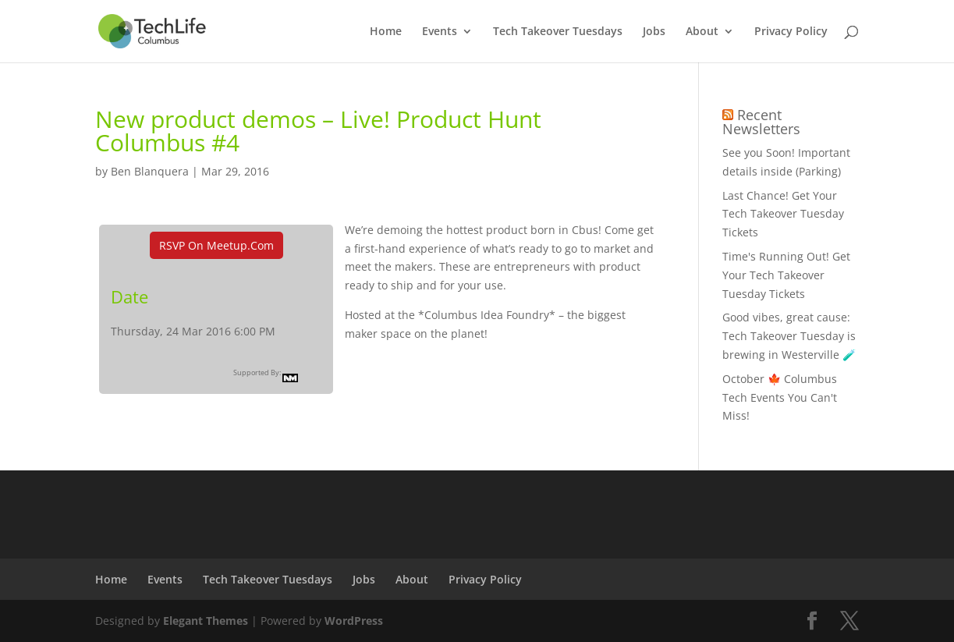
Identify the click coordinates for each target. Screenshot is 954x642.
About (702, 32)
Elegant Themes (205, 620)
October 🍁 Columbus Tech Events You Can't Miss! (779, 397)
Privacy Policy (791, 32)
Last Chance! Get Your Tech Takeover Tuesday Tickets (783, 214)
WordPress (354, 620)
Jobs (654, 32)
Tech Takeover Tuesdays (557, 32)
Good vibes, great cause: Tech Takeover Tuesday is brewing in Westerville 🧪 (789, 336)
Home (386, 32)
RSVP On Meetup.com (216, 245)
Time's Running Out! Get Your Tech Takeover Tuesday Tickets (786, 275)
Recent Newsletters (761, 121)
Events (439, 32)
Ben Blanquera (150, 171)
